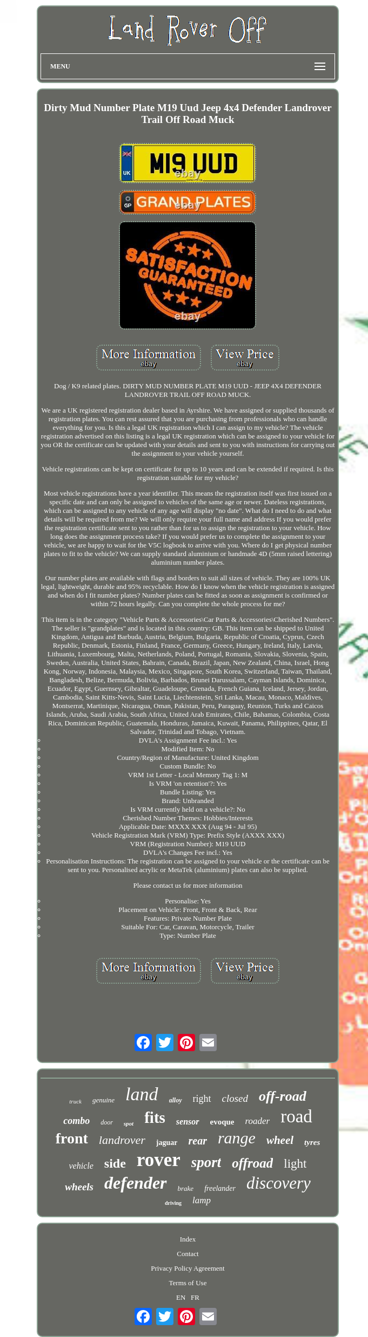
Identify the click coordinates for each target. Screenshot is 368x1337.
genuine (103, 1100)
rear (197, 1141)
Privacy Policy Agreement (187, 1268)
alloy (175, 1100)
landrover (122, 1140)
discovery (278, 1183)
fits (154, 1117)
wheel (279, 1140)
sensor (187, 1121)
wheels (79, 1186)
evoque (222, 1121)
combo (76, 1120)
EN (180, 1297)
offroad (252, 1163)
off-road (282, 1096)
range (237, 1138)
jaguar (167, 1143)
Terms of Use (188, 1283)
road (296, 1116)
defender (135, 1182)
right (202, 1098)
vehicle (81, 1165)
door (107, 1122)
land (141, 1094)
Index (188, 1239)
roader (257, 1121)
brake (186, 1188)
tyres (312, 1142)
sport (206, 1162)
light (295, 1163)
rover (158, 1159)
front (72, 1138)
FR (195, 1297)
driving (173, 1203)
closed (235, 1098)
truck (75, 1101)
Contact (187, 1254)
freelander (220, 1188)
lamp (201, 1200)
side (115, 1163)
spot (128, 1123)
